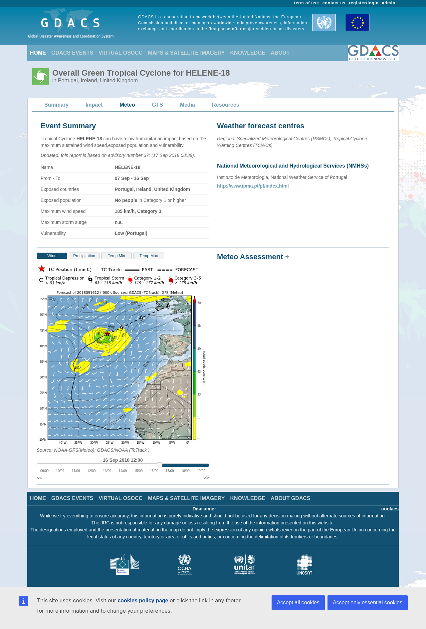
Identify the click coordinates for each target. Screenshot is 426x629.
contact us (334, 3)
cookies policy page (142, 600)
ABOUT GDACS (290, 498)
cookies (390, 508)
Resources (225, 105)
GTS (157, 105)
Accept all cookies (298, 602)
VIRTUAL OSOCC (120, 53)
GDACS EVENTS (72, 53)
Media (187, 105)
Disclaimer (204, 508)
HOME (38, 53)
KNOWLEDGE (248, 53)
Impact (94, 105)
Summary (56, 105)
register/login (363, 3)
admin (388, 3)
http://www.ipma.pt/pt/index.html (253, 186)
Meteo (127, 105)
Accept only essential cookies (367, 602)
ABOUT (280, 53)
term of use (306, 3)
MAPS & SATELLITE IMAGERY (186, 53)
